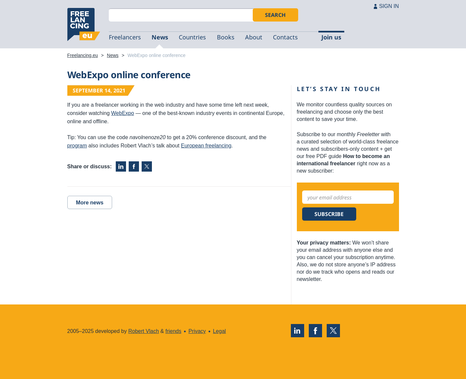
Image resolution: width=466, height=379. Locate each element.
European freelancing (206, 145)
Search (275, 15)
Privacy (197, 331)
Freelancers (125, 37)
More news (89, 202)
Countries (192, 37)
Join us (331, 37)
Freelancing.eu (83, 24)
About (253, 37)
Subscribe (329, 214)
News (160, 37)
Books (225, 37)
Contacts (285, 37)
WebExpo (122, 113)
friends (173, 331)
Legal (219, 331)
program (77, 145)
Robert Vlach (143, 331)
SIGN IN (389, 6)
